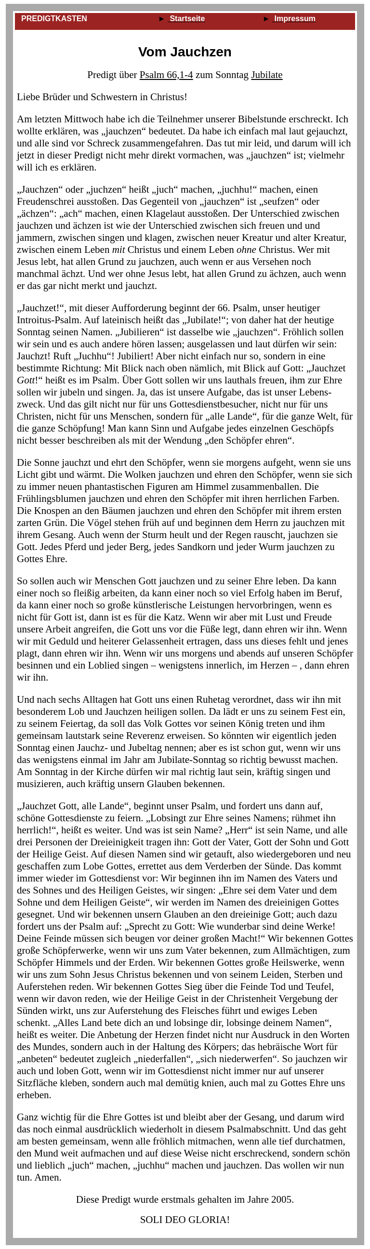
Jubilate (266, 74)
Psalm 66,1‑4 (166, 74)
